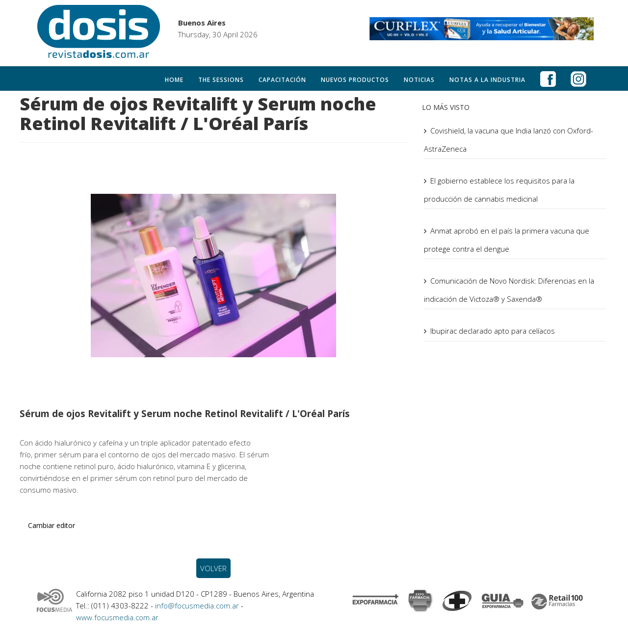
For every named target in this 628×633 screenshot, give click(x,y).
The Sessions (221, 80)
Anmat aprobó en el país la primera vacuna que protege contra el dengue (506, 240)
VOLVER (213, 568)
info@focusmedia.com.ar (198, 605)
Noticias (419, 80)
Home (174, 80)
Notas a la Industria (487, 80)
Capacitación (282, 80)
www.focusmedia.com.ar (117, 617)
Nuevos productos (355, 80)
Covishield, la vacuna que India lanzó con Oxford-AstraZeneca (508, 140)
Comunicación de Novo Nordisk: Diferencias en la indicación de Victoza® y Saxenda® (509, 290)
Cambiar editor (51, 525)
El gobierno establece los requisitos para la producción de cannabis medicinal (499, 190)
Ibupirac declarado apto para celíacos (492, 331)
